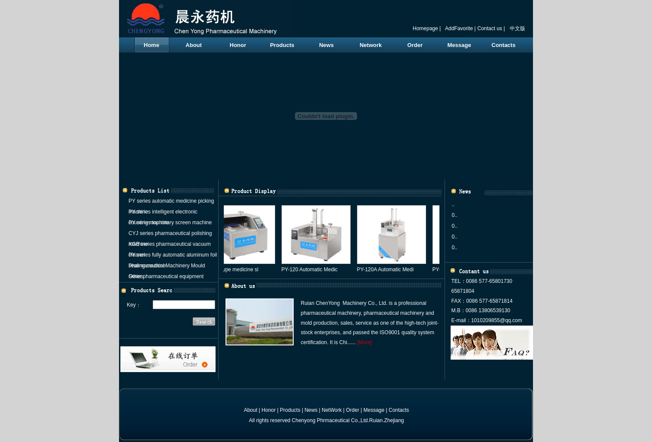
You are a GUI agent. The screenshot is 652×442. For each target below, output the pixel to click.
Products (282, 45)
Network (371, 45)
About (193, 45)
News (326, 45)
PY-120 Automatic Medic (311, 269)
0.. (455, 215)
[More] (364, 342)
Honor (238, 45)
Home (151, 45)
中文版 (517, 28)
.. (453, 204)
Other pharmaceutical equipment (166, 276)
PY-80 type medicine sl (234, 269)
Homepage (425, 28)
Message (459, 45)
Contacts (504, 45)
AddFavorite (459, 28)
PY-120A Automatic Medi (387, 269)
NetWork (332, 410)
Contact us (489, 28)
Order (415, 45)
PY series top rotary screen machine (170, 222)
